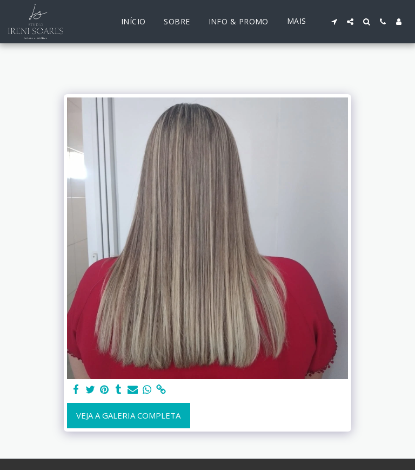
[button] (334, 21)
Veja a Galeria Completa (128, 415)
